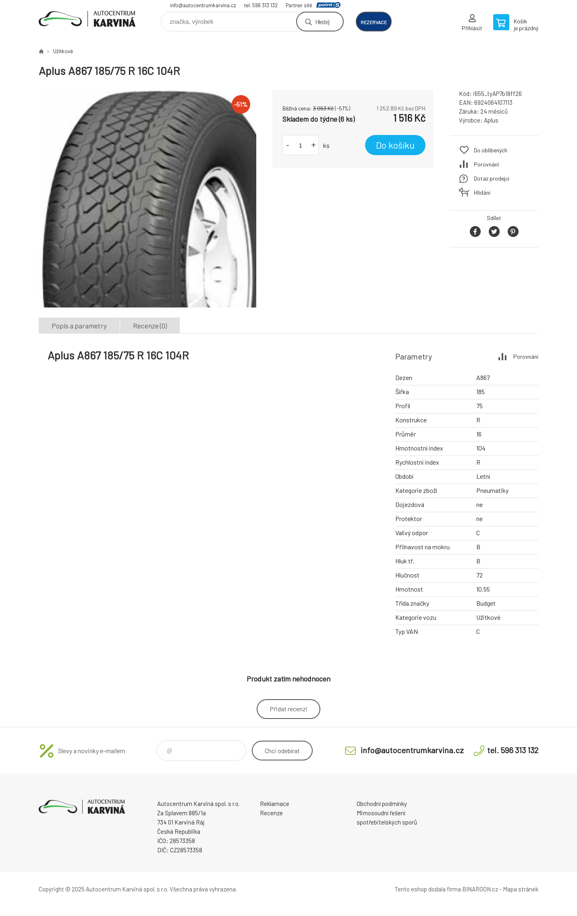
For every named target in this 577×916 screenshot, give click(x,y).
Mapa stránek (520, 889)
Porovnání (486, 164)
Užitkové (63, 51)
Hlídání (482, 192)
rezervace (374, 22)
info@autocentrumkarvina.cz (203, 5)
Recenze (271, 812)
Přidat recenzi (288, 708)
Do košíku (395, 145)
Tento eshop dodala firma (427, 889)
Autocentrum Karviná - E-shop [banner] (87, 18)
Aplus (491, 120)
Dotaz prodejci (491, 178)
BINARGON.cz (480, 889)
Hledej (322, 21)
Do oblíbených (490, 150)
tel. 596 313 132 (261, 5)
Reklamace (274, 803)
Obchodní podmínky (382, 803)
